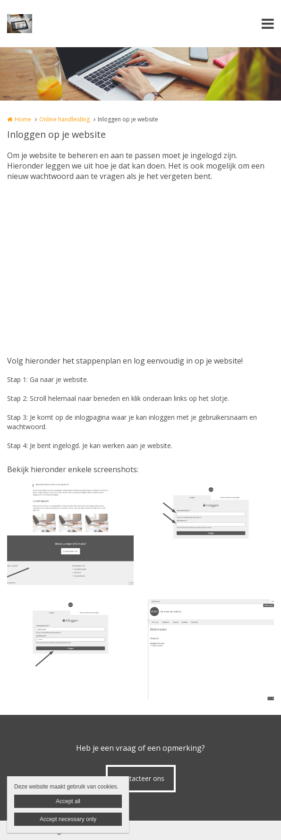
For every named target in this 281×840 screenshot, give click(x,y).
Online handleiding (64, 119)
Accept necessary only (68, 819)
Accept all (68, 801)
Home (23, 119)
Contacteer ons (140, 778)
